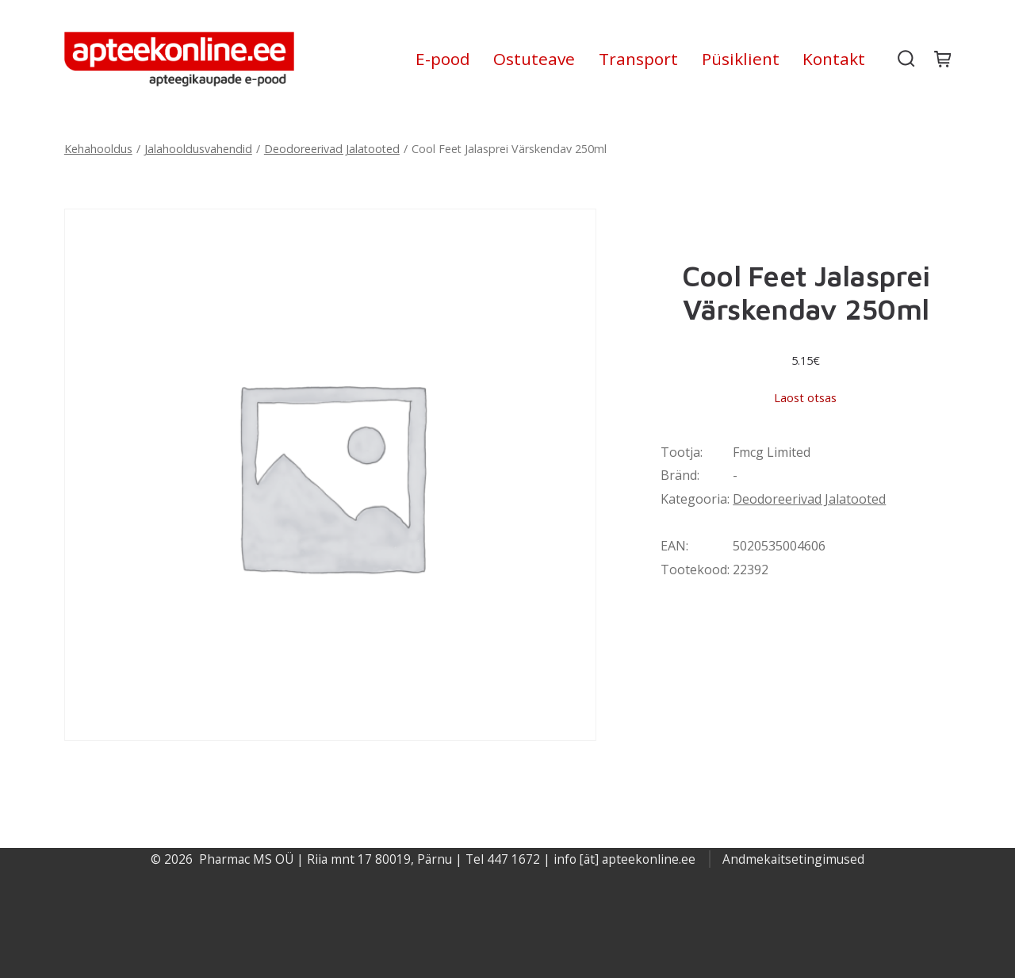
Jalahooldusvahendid (198, 148)
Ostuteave (534, 59)
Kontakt (833, 59)
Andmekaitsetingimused (793, 859)
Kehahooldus (98, 148)
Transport (638, 59)
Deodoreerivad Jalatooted (332, 148)
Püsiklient (740, 59)
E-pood (443, 59)
